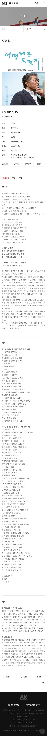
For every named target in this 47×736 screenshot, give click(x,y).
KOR (36, 3)
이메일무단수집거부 (33, 705)
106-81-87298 (29, 720)
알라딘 (39, 164)
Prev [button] (7, 677)
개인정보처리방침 (13, 705)
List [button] (24, 677)
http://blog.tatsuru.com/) (22, 625)
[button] (43, 682)
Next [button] (40, 677)
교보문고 (28, 164)
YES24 (16, 164)
